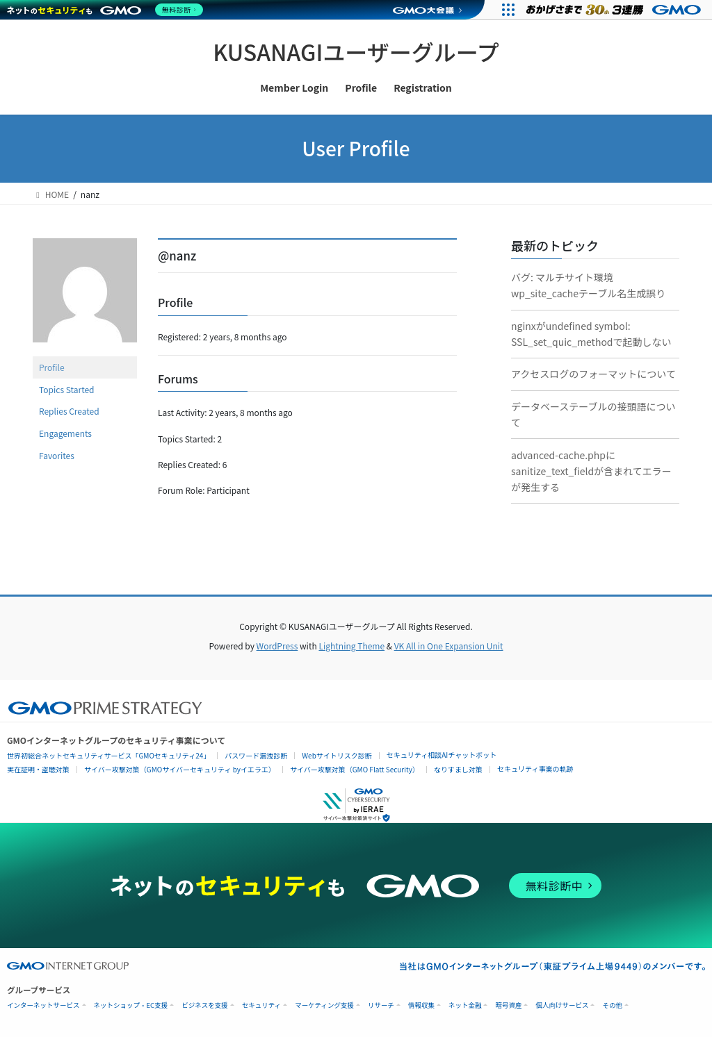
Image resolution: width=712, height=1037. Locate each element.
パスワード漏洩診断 (256, 755)
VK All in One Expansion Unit (448, 646)
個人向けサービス (561, 1005)
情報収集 (421, 1005)
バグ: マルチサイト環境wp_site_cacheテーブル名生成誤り (588, 285)
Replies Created (69, 411)
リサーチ (381, 1005)
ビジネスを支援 (204, 1005)
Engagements (65, 433)
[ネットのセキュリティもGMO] (106, 9)
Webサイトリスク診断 (337, 755)
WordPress (277, 646)
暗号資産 (508, 1005)
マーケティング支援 (324, 1005)
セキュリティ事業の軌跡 (535, 768)
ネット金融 (465, 1005)
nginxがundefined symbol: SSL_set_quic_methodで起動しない (591, 334)
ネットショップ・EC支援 (131, 1005)
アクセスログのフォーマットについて (593, 374)
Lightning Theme (351, 646)
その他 (612, 1005)
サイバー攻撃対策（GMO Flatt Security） (354, 769)
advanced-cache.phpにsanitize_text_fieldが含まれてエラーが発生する (591, 471)
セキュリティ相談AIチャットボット (441, 754)
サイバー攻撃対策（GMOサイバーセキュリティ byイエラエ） (179, 769)
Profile (52, 367)
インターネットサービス (43, 1005)
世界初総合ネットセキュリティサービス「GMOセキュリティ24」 (108, 755)
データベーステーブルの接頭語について (593, 414)
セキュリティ (261, 1005)
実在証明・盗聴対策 (38, 769)
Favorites (56, 455)
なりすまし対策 (458, 769)
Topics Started (67, 389)
